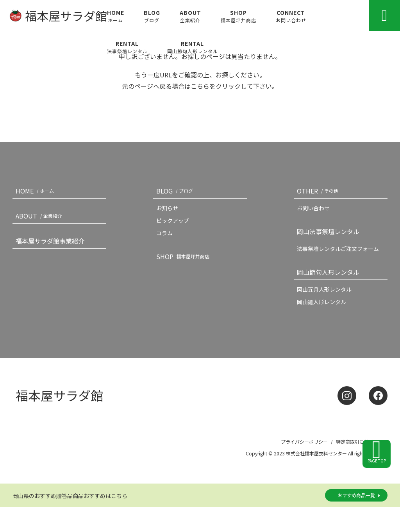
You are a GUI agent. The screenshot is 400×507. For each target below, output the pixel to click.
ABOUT (190, 16)
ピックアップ (172, 220)
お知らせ (167, 208)
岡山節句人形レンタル (328, 272)
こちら (200, 86)
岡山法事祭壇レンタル (328, 231)
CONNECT (291, 16)
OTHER (319, 190)
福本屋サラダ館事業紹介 (50, 240)
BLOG (152, 16)
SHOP (238, 16)
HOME (115, 16)
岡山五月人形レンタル (324, 289)
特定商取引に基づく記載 (362, 441)
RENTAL (127, 46)
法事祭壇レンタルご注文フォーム (338, 249)
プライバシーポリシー (304, 441)
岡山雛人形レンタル (321, 302)
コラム (164, 233)
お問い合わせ (313, 208)
